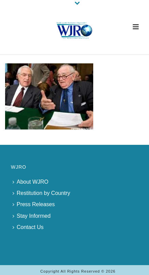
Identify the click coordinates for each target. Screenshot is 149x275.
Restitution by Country (41, 193)
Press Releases (34, 204)
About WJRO (30, 182)
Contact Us (28, 227)
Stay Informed (32, 216)
